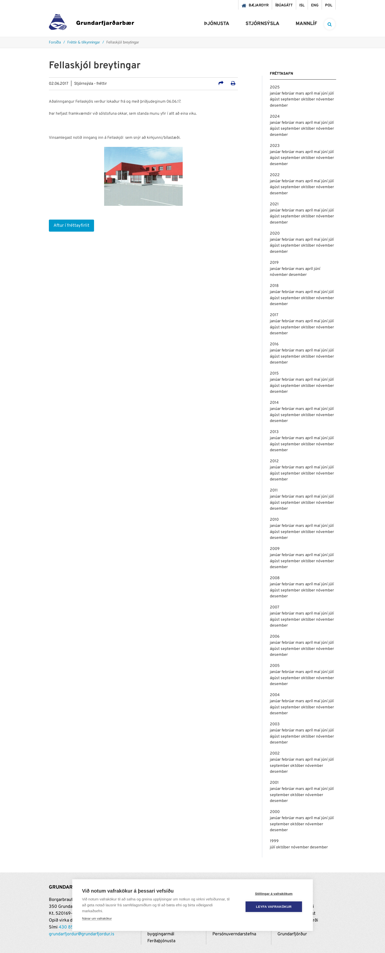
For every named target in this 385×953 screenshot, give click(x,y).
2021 (274, 204)
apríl (309, 93)
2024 (275, 116)
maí (317, 93)
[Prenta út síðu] (233, 84)
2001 (274, 782)
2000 (275, 812)
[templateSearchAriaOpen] (329, 24)
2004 (275, 695)
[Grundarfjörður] (91, 23)
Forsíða (55, 43)
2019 (274, 262)
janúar (276, 93)
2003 (275, 724)
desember (279, 105)
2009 (275, 549)
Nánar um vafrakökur (97, 918)
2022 (275, 175)
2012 (274, 461)
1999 (274, 841)
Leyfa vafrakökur (274, 907)
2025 (275, 87)
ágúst (275, 99)
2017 (274, 315)
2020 (275, 233)
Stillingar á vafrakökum (273, 894)
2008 (275, 578)
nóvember (325, 99)
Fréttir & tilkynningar (83, 43)
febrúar (288, 93)
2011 (274, 490)
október (308, 99)
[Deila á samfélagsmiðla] (221, 84)
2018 (274, 285)
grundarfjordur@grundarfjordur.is (81, 934)
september (291, 99)
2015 (274, 373)
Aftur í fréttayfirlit (71, 225)
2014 (274, 402)
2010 (274, 519)
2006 (275, 636)
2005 (275, 665)
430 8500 (69, 927)
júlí (331, 93)
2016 (274, 344)
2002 (275, 753)
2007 (274, 607)
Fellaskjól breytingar (122, 43)
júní (325, 93)
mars (300, 93)
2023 (275, 145)
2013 (274, 432)
